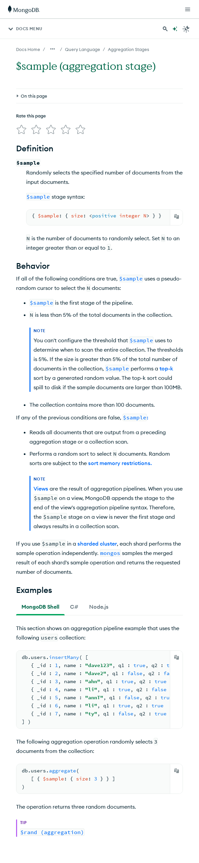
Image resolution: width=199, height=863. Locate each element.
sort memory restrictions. (120, 463)
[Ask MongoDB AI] (175, 29)
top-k (166, 368)
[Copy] (176, 216)
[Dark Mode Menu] (186, 29)
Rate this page (31, 115)
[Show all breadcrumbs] (52, 49)
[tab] (40, 606)
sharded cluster (97, 543)
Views (41, 488)
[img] (21, 129)
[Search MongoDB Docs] (165, 29)
